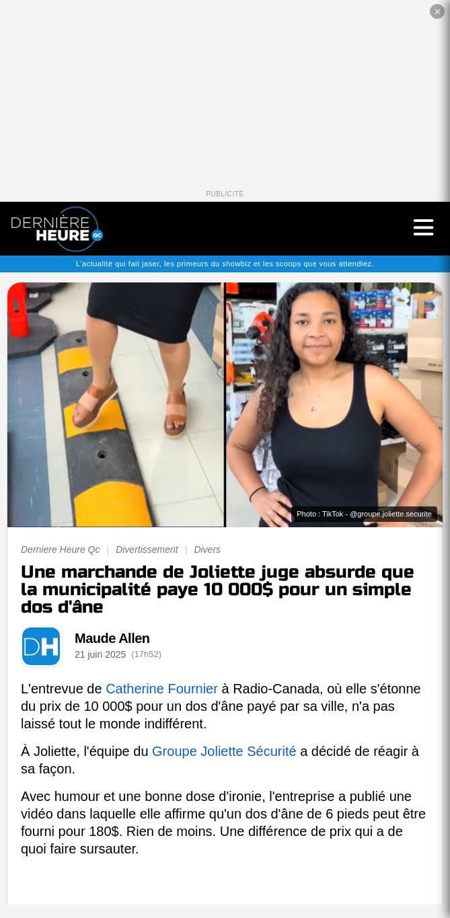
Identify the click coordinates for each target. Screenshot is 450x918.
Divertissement (147, 549)
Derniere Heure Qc (60, 549)
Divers (207, 549)
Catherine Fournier (162, 688)
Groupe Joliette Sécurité (224, 751)
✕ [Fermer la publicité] (437, 12)
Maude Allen (112, 638)
